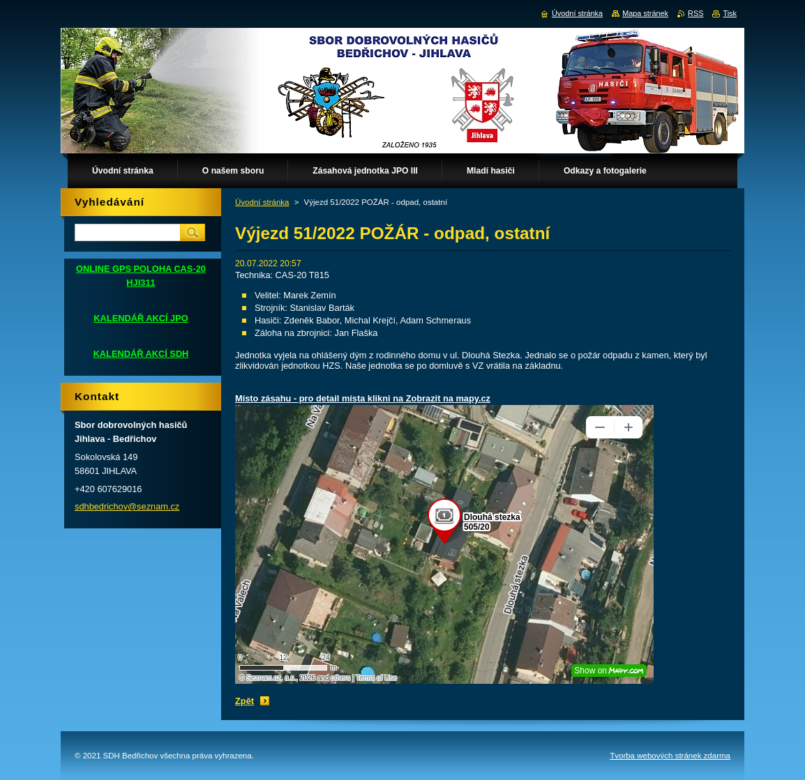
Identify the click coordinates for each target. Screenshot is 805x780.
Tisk (730, 13)
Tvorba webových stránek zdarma (670, 755)
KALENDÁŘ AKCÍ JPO (140, 318)
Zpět (244, 701)
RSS (695, 13)
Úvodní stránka (262, 202)
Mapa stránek (645, 13)
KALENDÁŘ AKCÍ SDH (141, 354)
